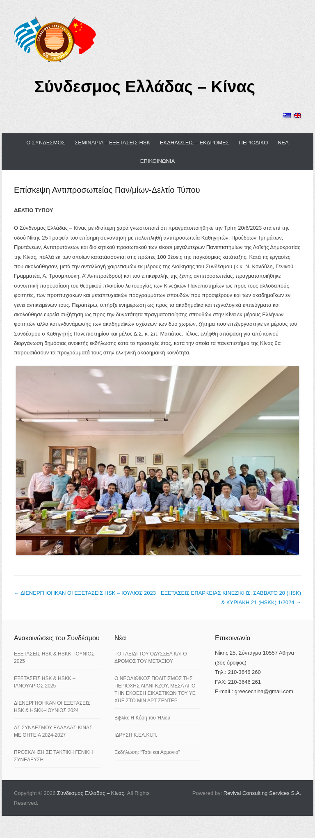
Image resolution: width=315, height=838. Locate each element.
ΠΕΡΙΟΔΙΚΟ (253, 142)
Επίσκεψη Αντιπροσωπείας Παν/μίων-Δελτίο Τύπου (107, 189)
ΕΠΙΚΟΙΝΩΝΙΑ (157, 161)
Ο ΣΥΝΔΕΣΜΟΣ (45, 142)
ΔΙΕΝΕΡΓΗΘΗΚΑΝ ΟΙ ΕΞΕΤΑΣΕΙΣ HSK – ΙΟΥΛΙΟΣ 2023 (85, 593)
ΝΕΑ (283, 142)
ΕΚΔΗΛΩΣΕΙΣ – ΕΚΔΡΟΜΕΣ (194, 142)
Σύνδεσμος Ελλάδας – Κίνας (144, 87)
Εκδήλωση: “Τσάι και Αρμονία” (147, 752)
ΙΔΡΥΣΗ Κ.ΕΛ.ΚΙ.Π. (135, 735)
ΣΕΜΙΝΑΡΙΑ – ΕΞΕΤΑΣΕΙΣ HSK (112, 142)
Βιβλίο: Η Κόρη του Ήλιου (142, 718)
